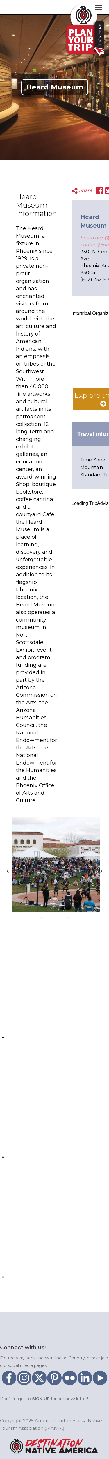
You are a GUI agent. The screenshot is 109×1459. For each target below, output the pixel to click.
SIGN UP (41, 1398)
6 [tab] (76, 917)
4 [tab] (59, 917)
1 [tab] (33, 917)
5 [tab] (68, 917)
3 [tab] (50, 917)
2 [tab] (41, 917)
